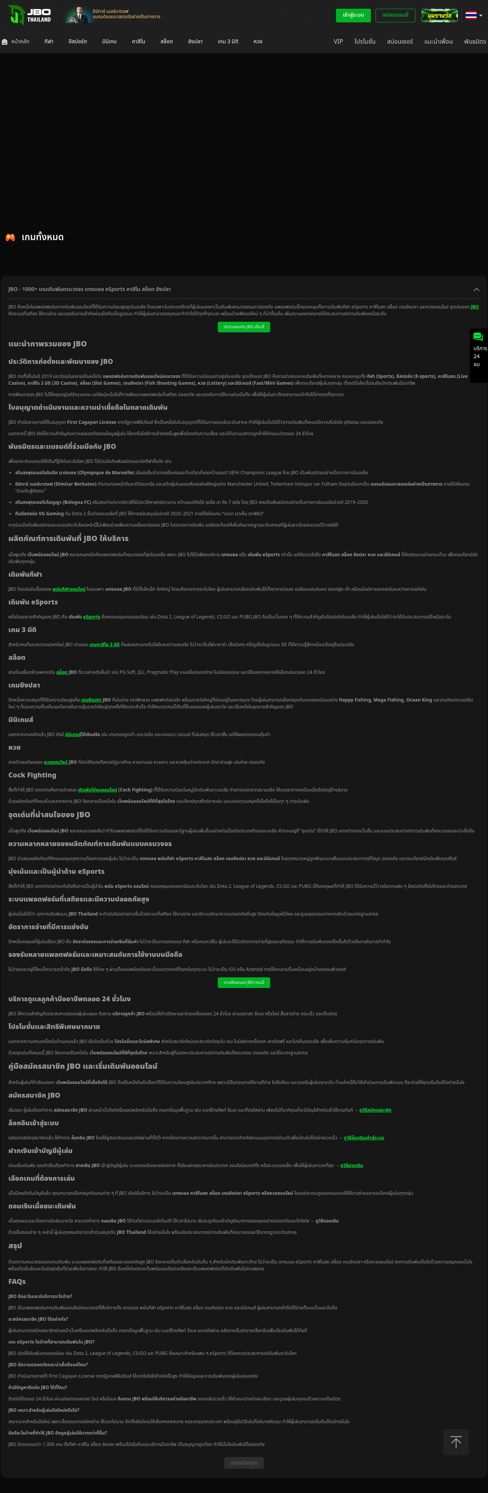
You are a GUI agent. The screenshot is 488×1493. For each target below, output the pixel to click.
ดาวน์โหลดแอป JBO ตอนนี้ (244, 983)
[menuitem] (15, 41)
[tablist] (244, 266)
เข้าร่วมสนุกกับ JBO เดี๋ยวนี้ (244, 327)
